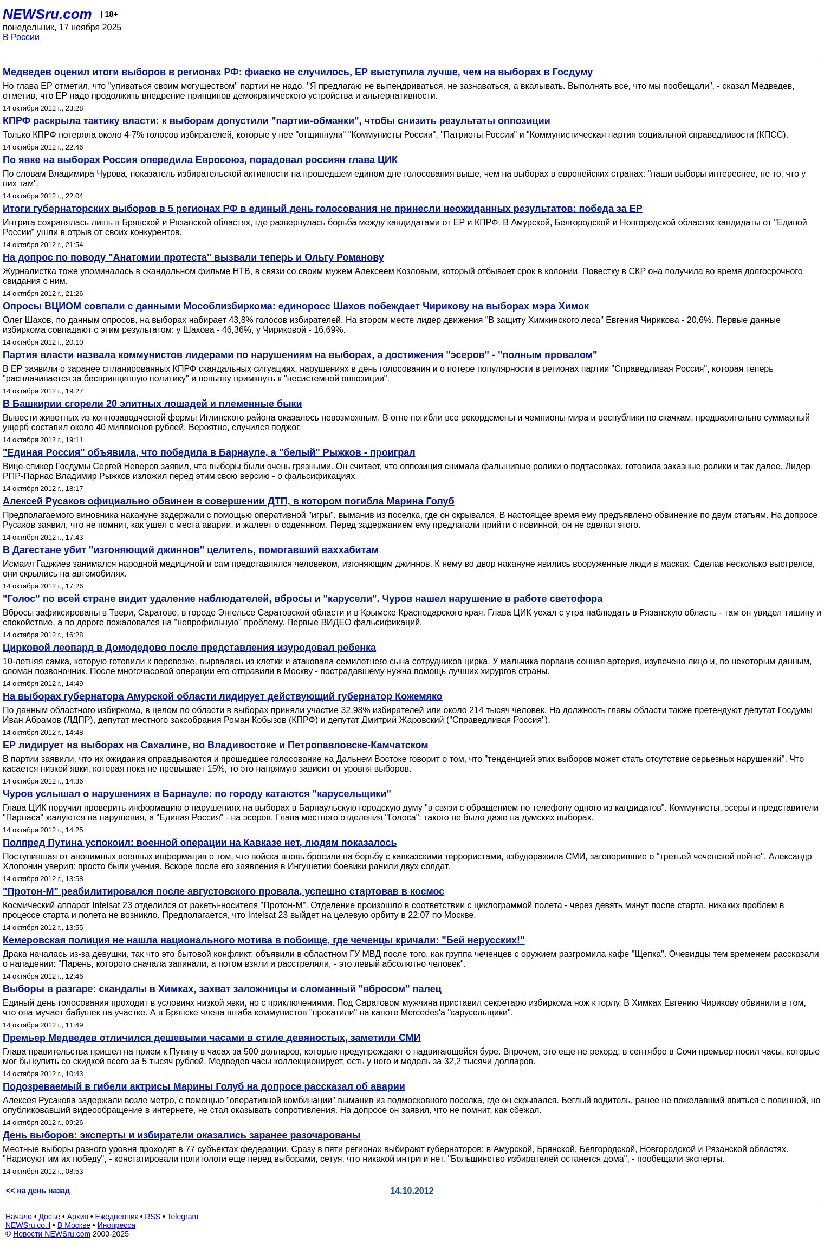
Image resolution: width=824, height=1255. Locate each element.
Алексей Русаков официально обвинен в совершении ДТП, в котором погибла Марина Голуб (229, 501)
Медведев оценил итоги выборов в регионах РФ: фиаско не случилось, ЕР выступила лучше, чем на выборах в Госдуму (298, 72)
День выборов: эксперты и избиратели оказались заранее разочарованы (181, 1135)
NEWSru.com (47, 14)
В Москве (73, 1225)
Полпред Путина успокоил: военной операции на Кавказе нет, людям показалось (200, 842)
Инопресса (117, 1225)
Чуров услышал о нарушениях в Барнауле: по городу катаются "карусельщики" (197, 793)
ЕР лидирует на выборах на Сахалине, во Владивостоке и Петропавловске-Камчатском (216, 745)
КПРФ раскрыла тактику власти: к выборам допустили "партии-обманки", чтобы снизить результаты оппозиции (276, 120)
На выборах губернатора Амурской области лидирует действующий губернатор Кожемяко (223, 696)
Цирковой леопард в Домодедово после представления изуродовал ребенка (189, 647)
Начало (18, 1216)
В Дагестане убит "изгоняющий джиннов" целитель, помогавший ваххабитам (191, 550)
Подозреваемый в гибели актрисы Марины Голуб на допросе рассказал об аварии (204, 1086)
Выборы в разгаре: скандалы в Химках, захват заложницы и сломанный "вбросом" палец (222, 989)
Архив (77, 1216)
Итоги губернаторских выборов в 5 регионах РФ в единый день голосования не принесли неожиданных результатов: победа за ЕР (323, 208)
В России (21, 37)
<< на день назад (38, 1190)
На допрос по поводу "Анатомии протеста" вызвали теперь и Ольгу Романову (193, 257)
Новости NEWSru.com (51, 1234)
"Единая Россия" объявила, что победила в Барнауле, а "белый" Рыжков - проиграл (209, 452)
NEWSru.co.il (27, 1225)
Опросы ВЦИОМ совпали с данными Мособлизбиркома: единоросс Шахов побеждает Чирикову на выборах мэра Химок (296, 306)
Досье (49, 1216)
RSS (152, 1216)
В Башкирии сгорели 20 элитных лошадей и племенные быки (152, 403)
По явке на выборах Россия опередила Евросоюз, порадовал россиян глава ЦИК (200, 159)
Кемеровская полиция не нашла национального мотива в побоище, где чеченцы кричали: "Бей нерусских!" (264, 940)
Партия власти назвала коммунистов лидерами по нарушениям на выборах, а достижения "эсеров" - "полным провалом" (300, 355)
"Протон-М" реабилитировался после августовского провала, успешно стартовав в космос (223, 891)
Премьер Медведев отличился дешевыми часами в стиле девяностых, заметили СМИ (212, 1037)
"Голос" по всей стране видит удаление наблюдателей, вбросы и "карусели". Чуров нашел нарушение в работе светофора (302, 598)
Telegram (183, 1216)
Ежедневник (116, 1216)
